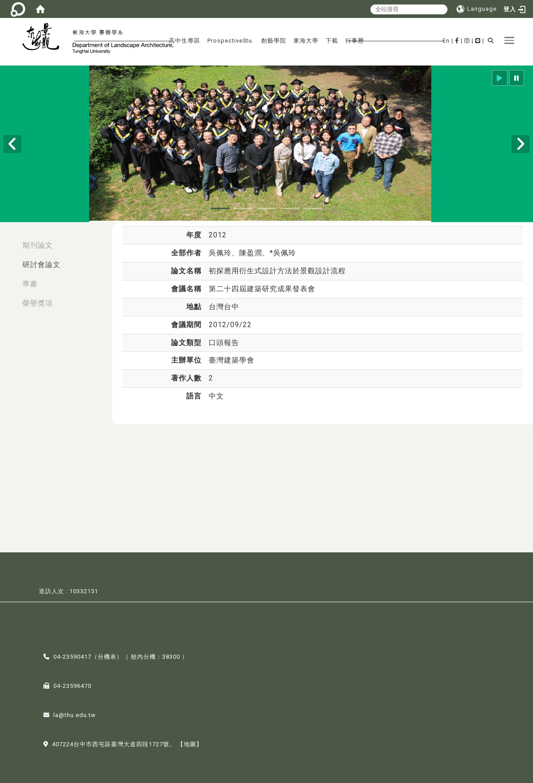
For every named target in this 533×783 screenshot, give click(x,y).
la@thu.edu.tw (74, 714)
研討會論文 (41, 264)
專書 (30, 284)
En (446, 40)
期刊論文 (37, 245)
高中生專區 (184, 40)
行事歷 (354, 40)
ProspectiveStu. (230, 40)
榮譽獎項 (37, 303)
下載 (332, 40)
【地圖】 (189, 743)
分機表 (107, 655)
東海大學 (305, 40)
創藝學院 (273, 40)
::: (9, 240)
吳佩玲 (220, 253)
